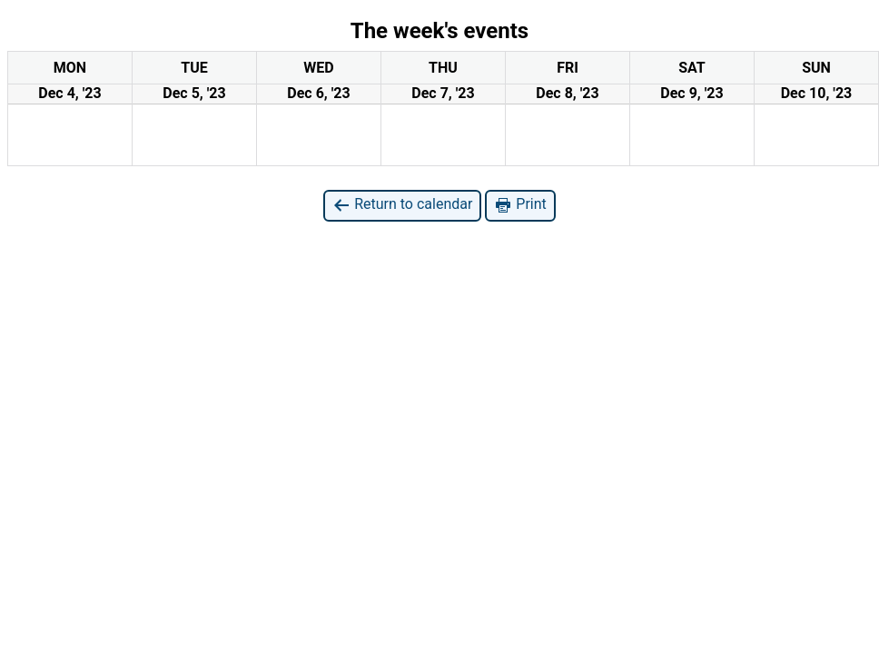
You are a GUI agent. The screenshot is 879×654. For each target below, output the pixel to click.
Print (520, 204)
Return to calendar (402, 204)
